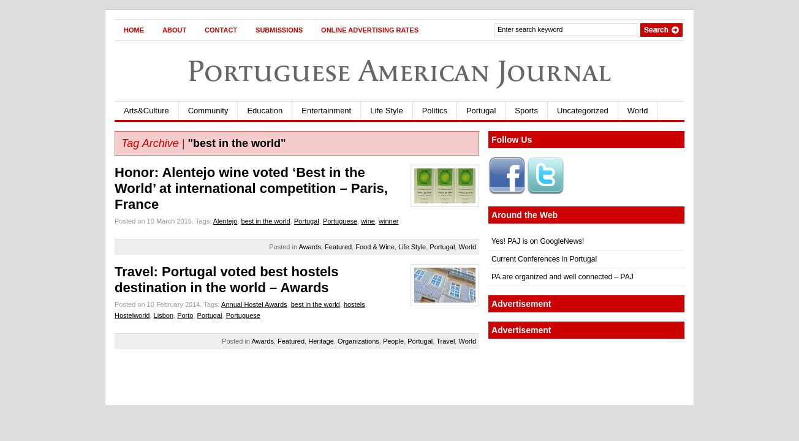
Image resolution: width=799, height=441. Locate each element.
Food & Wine (375, 247)
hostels (354, 304)
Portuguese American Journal (399, 71)
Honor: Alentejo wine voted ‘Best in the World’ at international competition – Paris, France (251, 188)
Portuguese (340, 221)
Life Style (386, 110)
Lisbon (163, 315)
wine (368, 221)
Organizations (358, 341)
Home (134, 30)
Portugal (481, 110)
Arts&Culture (146, 110)
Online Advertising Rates (369, 30)
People (393, 341)
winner (388, 221)
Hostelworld (132, 315)
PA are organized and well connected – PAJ (562, 277)
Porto (185, 315)
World (637, 110)
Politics (434, 110)
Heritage (321, 341)
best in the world (265, 221)
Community (208, 110)
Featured (338, 247)
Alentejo (225, 221)
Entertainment (326, 110)
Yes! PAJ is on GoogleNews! (537, 241)
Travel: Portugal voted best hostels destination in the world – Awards (227, 279)
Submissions (279, 30)
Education (264, 110)
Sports (526, 110)
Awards (310, 247)
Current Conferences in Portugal (544, 259)
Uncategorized (582, 110)
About (174, 30)
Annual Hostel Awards (254, 304)
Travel (445, 341)
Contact (221, 30)
